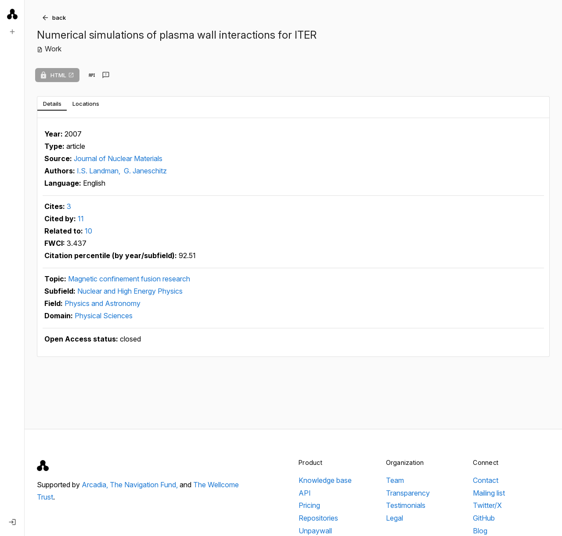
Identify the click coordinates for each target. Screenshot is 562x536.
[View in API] (92, 75)
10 (88, 231)
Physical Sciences (104, 315)
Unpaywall (315, 530)
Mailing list (489, 493)
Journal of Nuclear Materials (118, 158)
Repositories (318, 518)
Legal (394, 518)
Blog (480, 530)
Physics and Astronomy (102, 303)
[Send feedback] (106, 75)
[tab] (52, 104)
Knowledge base (325, 480)
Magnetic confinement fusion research (129, 278)
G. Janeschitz (145, 170)
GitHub (484, 518)
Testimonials (405, 505)
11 (81, 218)
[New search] (12, 32)
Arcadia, (96, 484)
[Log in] (12, 522)
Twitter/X (487, 505)
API (305, 493)
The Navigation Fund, (145, 484)
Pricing (309, 505)
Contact (485, 480)
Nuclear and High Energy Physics (130, 291)
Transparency (408, 493)
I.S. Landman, (99, 170)
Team (395, 480)
